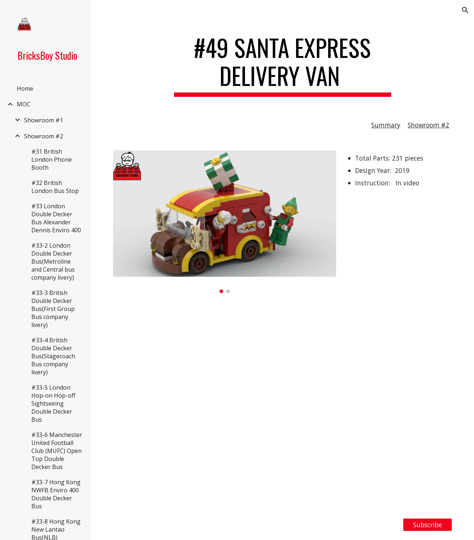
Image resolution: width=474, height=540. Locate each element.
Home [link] (25, 88)
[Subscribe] (427, 525)
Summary (385, 125)
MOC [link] (23, 104)
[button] (465, 10)
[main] (282, 65)
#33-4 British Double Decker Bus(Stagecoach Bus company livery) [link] (53, 356)
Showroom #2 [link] (43, 136)
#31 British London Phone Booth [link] (51, 159)
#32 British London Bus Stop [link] (55, 187)
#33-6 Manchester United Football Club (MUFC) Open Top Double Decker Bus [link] (56, 451)
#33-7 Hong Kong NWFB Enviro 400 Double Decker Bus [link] (56, 494)
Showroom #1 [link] (43, 120)
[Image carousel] (224, 221)
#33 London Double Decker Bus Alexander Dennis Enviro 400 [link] (56, 218)
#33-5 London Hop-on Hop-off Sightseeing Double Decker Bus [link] (53, 403)
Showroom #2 (428, 125)
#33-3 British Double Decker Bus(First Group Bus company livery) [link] (53, 309)
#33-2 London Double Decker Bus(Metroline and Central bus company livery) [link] (53, 261)
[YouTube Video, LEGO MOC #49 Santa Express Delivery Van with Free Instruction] (282, 406)
